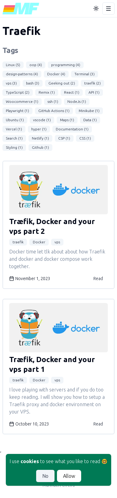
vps (57, 242)
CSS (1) (85, 138)
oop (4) (35, 65)
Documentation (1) (72, 129)
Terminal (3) (84, 74)
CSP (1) (64, 138)
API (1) (94, 92)
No (45, 476)
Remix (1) (47, 92)
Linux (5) (13, 65)
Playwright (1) (17, 111)
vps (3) (11, 83)
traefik (18, 242)
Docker (39, 242)
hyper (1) (39, 129)
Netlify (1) (40, 138)
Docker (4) (56, 74)
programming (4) (65, 65)
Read (98, 278)
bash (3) (32, 83)
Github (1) (40, 147)
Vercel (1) (14, 129)
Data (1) (90, 120)
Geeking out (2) (61, 83)
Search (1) (14, 138)
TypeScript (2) (17, 92)
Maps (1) (67, 120)
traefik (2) (92, 83)
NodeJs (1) (76, 101)
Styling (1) (14, 147)
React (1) (71, 92)
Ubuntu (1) (15, 120)
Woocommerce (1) (22, 101)
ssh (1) (52, 101)
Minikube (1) (89, 111)
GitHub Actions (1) (54, 111)
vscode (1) (42, 120)
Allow (69, 476)
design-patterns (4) (22, 74)
